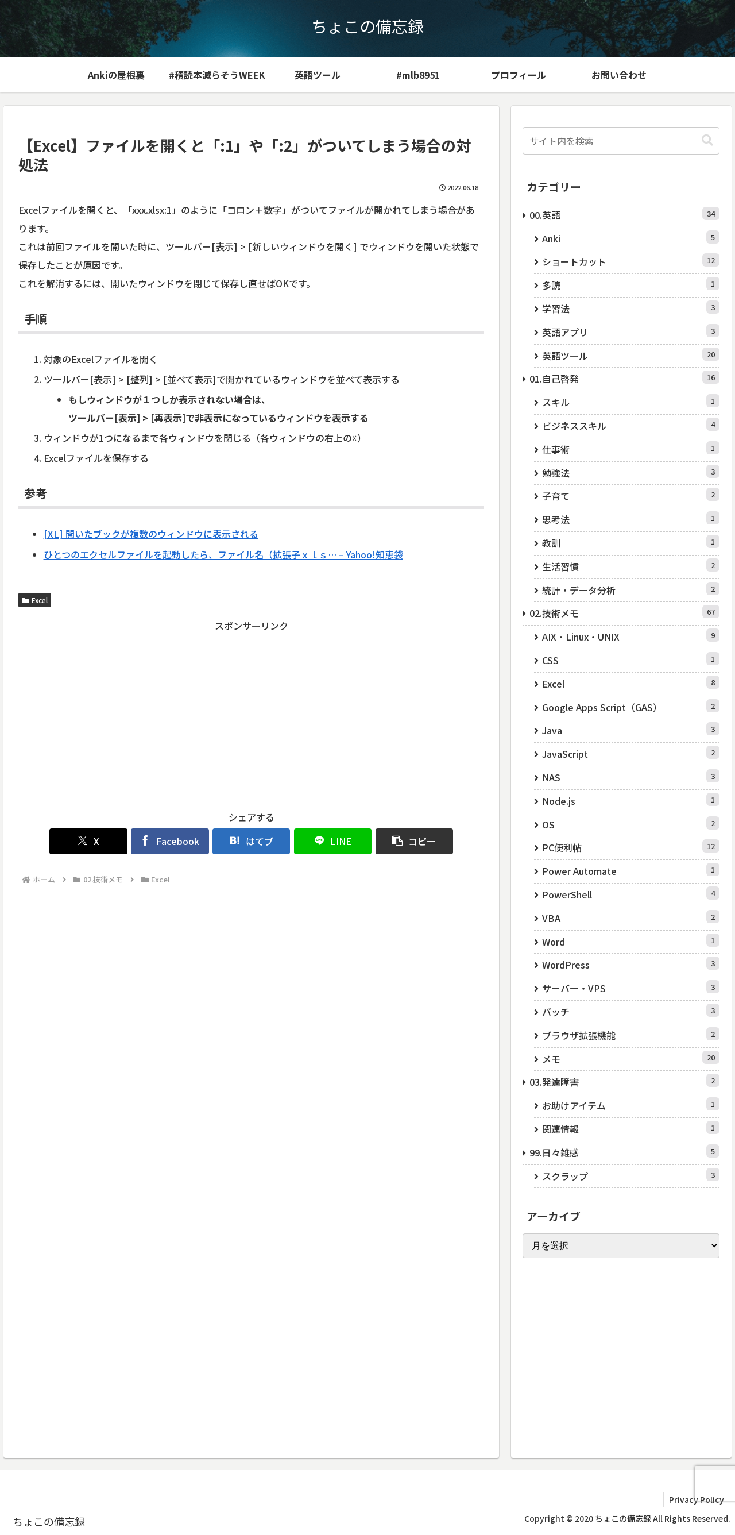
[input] (621, 141)
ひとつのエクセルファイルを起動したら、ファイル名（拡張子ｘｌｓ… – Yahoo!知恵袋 (223, 554)
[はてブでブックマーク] (251, 841)
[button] (407, 841)
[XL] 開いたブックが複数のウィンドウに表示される (151, 534)
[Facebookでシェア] (173, 841)
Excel (35, 600)
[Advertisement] (251, 714)
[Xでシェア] (95, 841)
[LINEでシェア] (329, 841)
